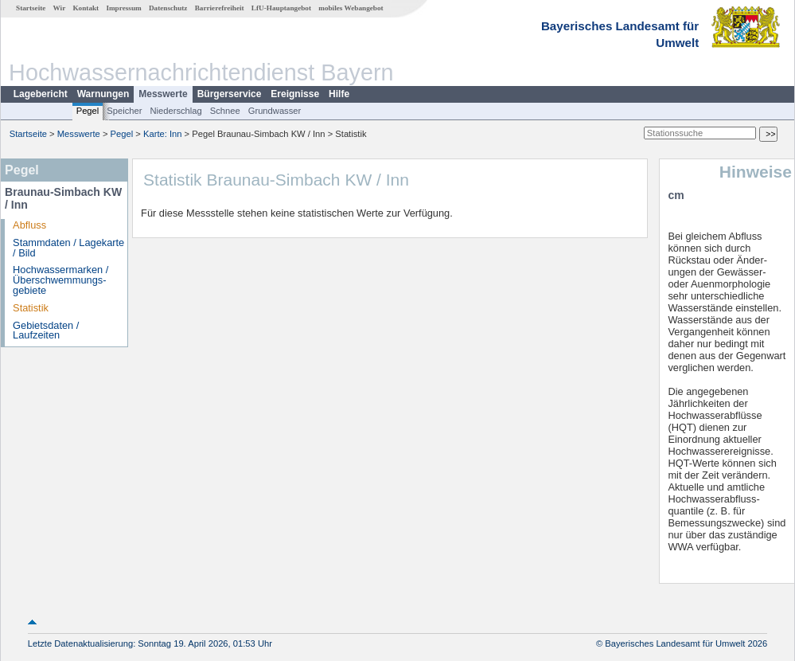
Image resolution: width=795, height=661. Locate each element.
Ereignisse (295, 94)
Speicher (124, 110)
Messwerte (162, 94)
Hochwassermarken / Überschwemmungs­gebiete (60, 280)
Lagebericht (41, 94)
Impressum (123, 8)
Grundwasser (275, 110)
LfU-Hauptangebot (281, 8)
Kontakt (85, 8)
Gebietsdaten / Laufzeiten (46, 330)
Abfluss (29, 225)
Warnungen (103, 94)
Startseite (30, 8)
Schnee (225, 110)
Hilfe (339, 94)
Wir (59, 8)
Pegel (87, 110)
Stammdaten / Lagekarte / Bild (68, 248)
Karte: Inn (162, 134)
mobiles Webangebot (350, 8)
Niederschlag (175, 110)
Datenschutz (168, 8)
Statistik (31, 308)
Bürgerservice (229, 94)
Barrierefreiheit (219, 8)
